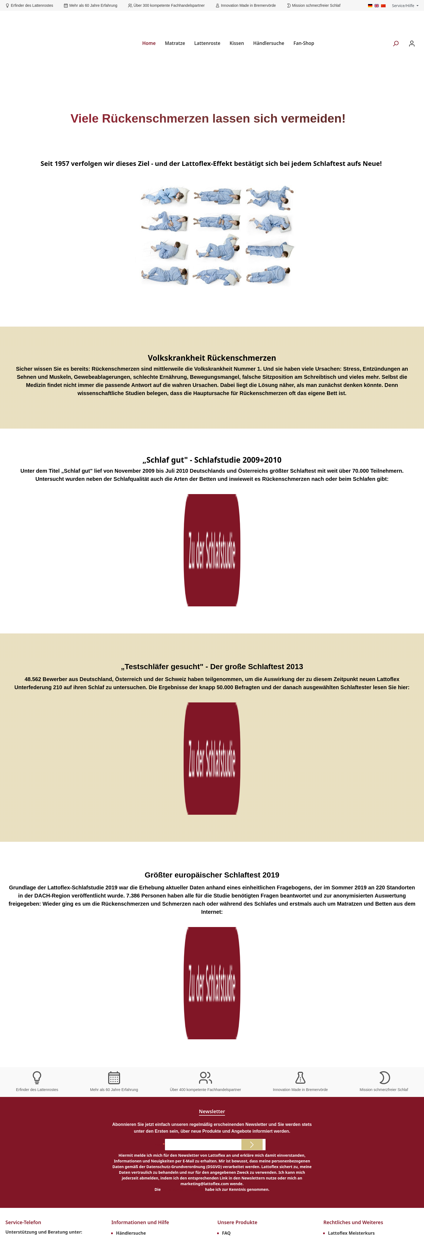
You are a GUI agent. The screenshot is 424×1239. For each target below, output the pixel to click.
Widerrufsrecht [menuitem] (344, 960)
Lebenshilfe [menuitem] (234, 900)
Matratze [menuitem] (175, 21)
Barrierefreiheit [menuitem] (133, 986)
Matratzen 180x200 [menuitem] (242, 969)
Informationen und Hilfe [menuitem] (140, 880)
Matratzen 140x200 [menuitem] (242, 952)
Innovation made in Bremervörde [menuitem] (48, 1060)
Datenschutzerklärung (183, 847)
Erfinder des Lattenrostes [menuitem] (39, 1023)
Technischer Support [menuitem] (138, 917)
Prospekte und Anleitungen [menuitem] (145, 908)
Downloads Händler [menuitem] (349, 900)
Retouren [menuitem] (338, 969)
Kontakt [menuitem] (124, 960)
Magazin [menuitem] (125, 943)
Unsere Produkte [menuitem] (237, 880)
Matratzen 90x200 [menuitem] (241, 926)
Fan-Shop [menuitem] (303, 21)
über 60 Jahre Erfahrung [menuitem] (38, 1031)
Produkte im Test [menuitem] (240, 908)
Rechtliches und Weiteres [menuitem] (353, 880)
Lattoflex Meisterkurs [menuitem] (351, 891)
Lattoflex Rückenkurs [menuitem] (139, 934)
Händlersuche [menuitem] (268, 21)
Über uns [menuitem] (125, 978)
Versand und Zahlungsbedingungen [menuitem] (366, 943)
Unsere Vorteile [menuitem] (23, 1013)
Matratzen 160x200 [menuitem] (242, 960)
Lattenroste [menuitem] (207, 21)
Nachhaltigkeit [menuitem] (238, 917)
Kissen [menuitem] (237, 21)
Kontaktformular (60, 926)
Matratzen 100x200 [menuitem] (242, 934)
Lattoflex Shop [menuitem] (131, 952)
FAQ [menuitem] (226, 891)
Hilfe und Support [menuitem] (135, 969)
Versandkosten (197, 1219)
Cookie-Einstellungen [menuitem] (351, 926)
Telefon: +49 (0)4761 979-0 (39, 901)
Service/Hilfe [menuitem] (403, 5)
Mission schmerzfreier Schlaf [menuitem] (43, 1053)
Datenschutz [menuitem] (341, 934)
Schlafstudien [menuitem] (130, 926)
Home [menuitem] (149, 21)
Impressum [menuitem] (340, 917)
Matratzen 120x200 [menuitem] (242, 943)
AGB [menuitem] (332, 908)
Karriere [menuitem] (337, 952)
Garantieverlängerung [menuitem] (140, 900)
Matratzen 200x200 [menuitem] (242, 978)
